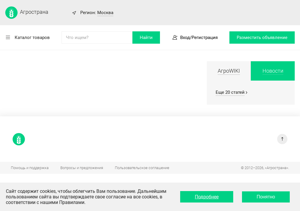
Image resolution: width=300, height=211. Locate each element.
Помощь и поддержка (30, 168)
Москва (105, 12)
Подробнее (207, 197)
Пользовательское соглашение (142, 168)
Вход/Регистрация (199, 37)
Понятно (266, 196)
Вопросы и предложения (81, 168)
